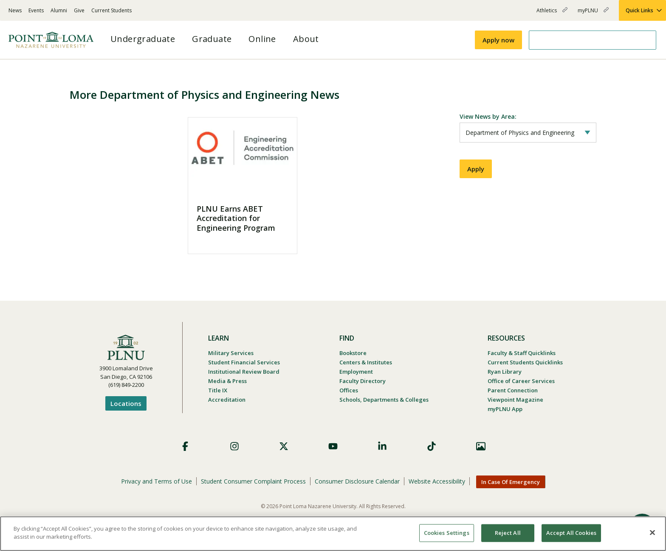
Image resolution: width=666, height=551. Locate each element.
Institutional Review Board (243, 371)
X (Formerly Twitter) (284, 446)
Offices (348, 390)
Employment (356, 371)
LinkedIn (382, 446)
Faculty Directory (362, 381)
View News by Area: (488, 116)
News (15, 10)
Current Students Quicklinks (525, 362)
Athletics (551, 14)
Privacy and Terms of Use (156, 481)
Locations (125, 403)
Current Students (111, 10)
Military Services (231, 353)
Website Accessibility (437, 481)
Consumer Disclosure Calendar (357, 481)
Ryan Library (505, 371)
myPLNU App (505, 409)
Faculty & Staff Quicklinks (522, 353)
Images (481, 446)
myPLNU (593, 14)
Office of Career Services (521, 381)
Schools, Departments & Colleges (384, 399)
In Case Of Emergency (510, 482)
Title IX (217, 390)
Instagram (234, 446)
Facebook (185, 446)
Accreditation (227, 399)
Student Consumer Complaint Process (253, 481)
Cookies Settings (446, 533)
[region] (333, 533)
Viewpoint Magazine (515, 399)
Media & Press (227, 381)
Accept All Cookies (571, 533)
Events (36, 10)
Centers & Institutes (365, 362)
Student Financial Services (244, 362)
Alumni (59, 10)
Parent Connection (513, 390)
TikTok (431, 446)
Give (79, 10)
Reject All (508, 533)
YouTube (333, 446)
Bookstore (353, 353)
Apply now (498, 40)
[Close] (652, 532)
